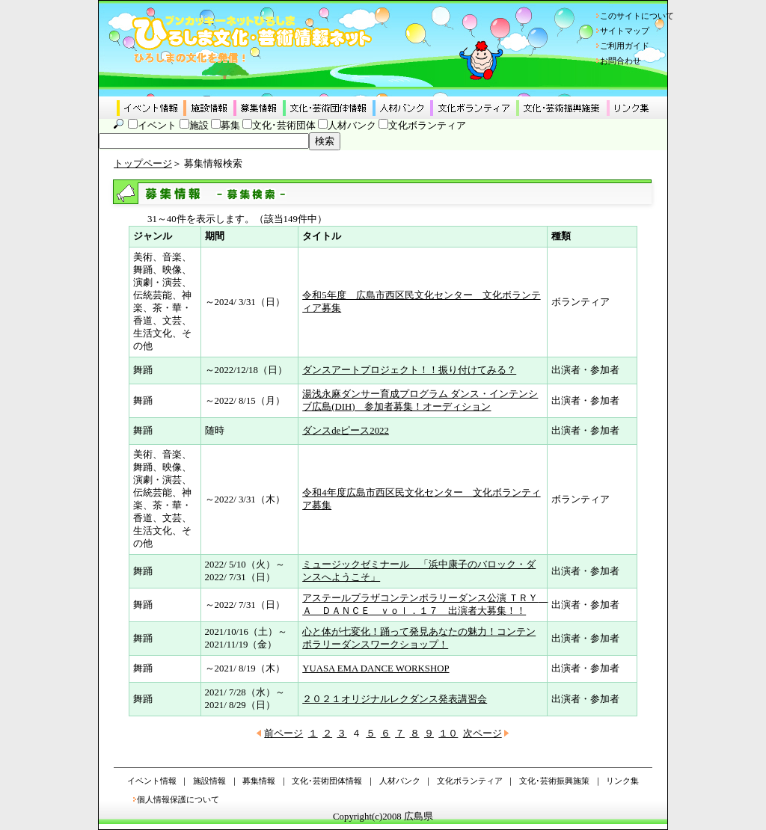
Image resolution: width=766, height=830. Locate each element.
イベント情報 (152, 780)
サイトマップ (624, 30)
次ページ (482, 733)
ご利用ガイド (624, 45)
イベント (157, 125)
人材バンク (352, 125)
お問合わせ (620, 60)
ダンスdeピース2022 (345, 430)
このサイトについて (637, 15)
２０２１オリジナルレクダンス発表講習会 (394, 699)
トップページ (143, 164)
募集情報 (258, 780)
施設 (199, 125)
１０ (448, 733)
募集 (230, 125)
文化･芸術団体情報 (327, 780)
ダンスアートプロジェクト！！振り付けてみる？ (409, 370)
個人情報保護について (178, 799)
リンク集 (622, 780)
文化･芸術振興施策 (554, 780)
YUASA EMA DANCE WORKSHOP (375, 668)
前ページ (283, 733)
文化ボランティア (427, 125)
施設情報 (209, 780)
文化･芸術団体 (284, 125)
